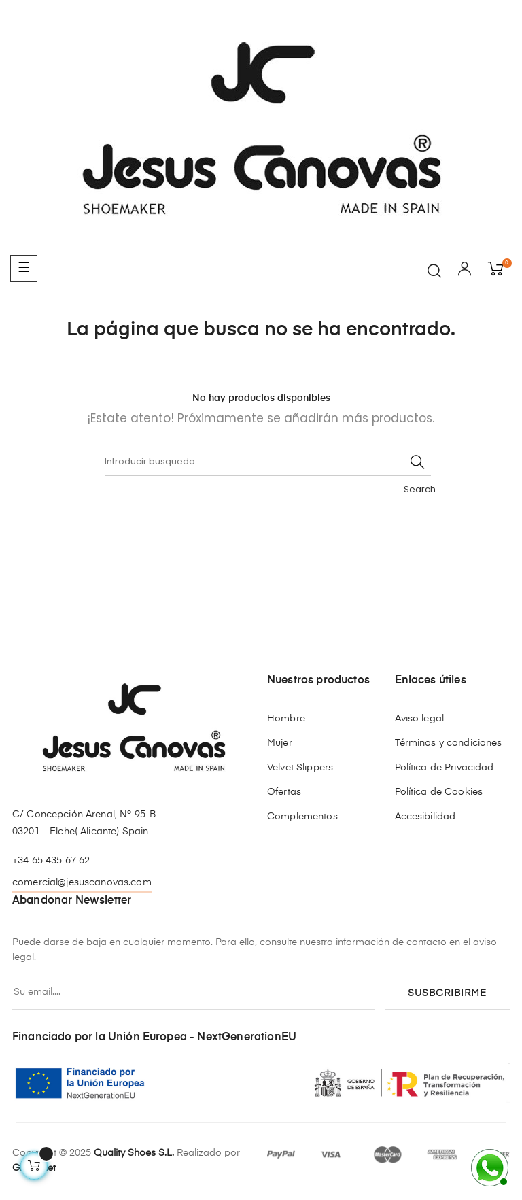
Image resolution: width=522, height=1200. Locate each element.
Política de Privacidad (444, 767)
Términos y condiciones (448, 743)
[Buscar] (268, 462)
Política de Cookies (439, 792)
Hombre (286, 718)
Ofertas (284, 792)
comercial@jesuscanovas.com (82, 882)
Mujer (279, 743)
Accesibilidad (425, 816)
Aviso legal (420, 718)
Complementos (302, 816)
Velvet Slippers (300, 767)
